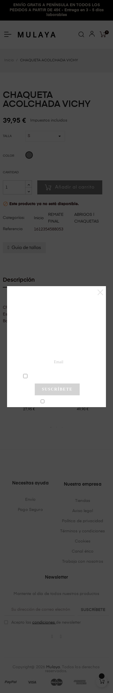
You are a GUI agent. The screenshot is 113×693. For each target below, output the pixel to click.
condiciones (58, 375)
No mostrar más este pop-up (59, 401)
